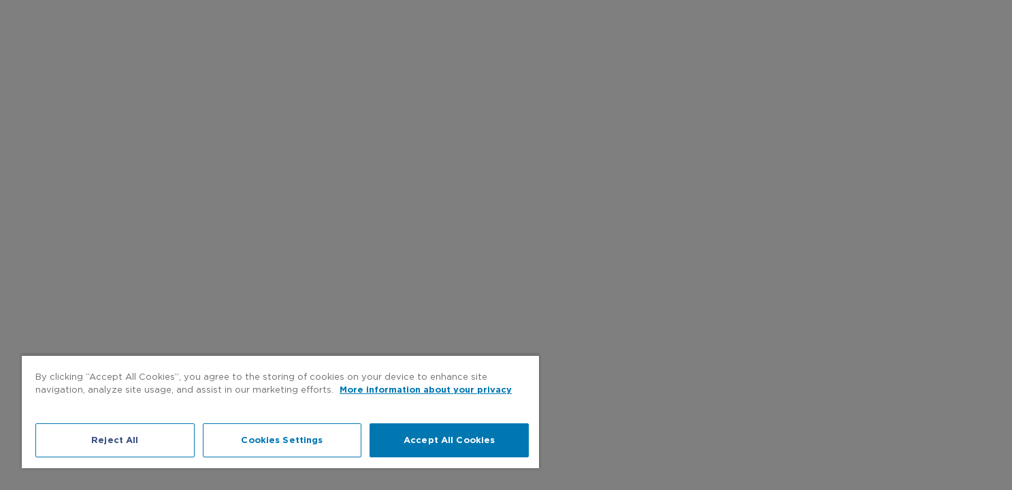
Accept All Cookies (449, 440)
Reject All (114, 440)
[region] (280, 411)
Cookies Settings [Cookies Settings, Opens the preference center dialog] (282, 440)
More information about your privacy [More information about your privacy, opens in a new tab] (426, 390)
